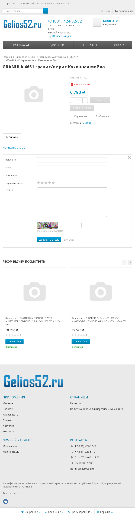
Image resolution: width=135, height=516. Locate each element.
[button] (124, 262)
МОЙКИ (87, 122)
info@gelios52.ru (84, 468)
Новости (8, 409)
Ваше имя (11, 159)
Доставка (58, 45)
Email (8, 167)
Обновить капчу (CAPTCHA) (50, 230)
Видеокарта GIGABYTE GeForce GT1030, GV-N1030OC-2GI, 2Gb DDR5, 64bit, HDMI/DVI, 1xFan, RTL (99, 319)
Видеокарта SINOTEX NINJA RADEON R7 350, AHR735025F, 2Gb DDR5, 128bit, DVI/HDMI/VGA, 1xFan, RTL (33, 321)
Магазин (8, 403)
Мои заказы (10, 446)
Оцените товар (14, 183)
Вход (105, 10)
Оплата (119, 45)
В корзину (13, 341)
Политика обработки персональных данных (44, 3)
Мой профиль (11, 451)
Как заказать (22, 45)
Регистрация (124, 10)
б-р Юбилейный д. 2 (59, 36)
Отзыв (9, 189)
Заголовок (11, 175)
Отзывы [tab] (11, 137)
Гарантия (10, 3)
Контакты (90, 45)
